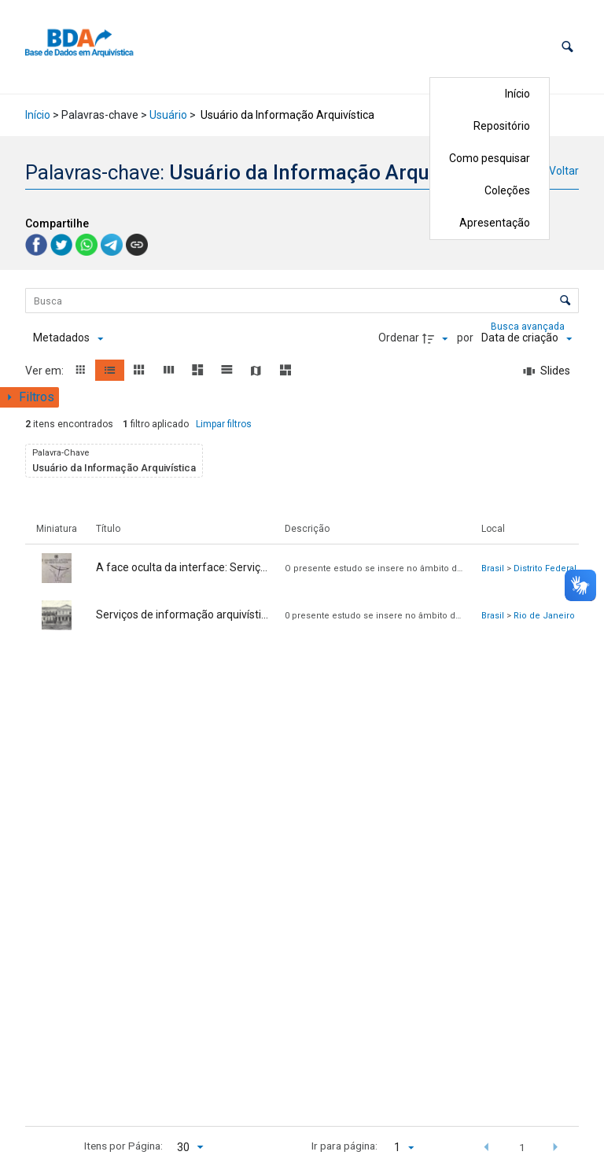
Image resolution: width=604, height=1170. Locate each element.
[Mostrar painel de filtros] (29, 397)
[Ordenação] (526, 338)
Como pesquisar (489, 158)
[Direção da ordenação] (437, 338)
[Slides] (547, 371)
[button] (567, 46)
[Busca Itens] (302, 300)
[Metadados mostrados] (68, 338)
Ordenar (398, 337)
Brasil (492, 568)
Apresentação (494, 222)
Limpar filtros (224, 424)
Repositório (501, 126)
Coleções (507, 190)
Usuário (168, 115)
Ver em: (45, 370)
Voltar (564, 170)
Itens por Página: (123, 1145)
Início (517, 93)
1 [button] (522, 1147)
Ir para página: (344, 1145)
